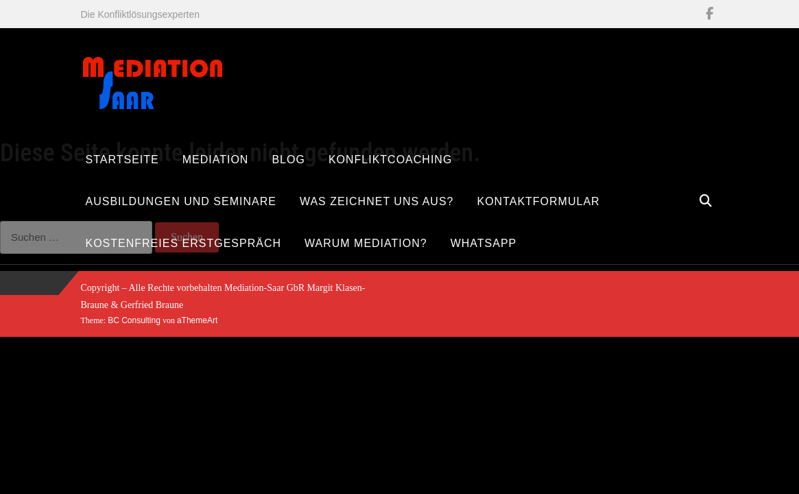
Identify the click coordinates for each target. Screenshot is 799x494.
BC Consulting (134, 320)
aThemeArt (197, 320)
